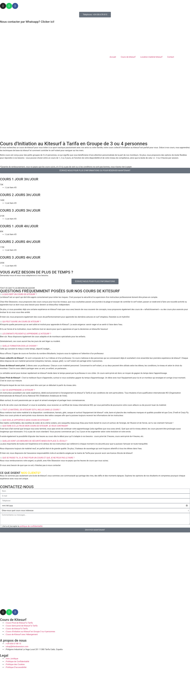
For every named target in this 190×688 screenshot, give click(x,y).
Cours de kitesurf (128, 57)
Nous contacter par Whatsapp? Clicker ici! (27, 21)
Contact (170, 57)
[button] (95, 294)
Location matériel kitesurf (151, 57)
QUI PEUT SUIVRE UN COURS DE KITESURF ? (21, 321)
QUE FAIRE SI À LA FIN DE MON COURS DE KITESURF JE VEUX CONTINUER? (35, 426)
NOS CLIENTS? (30, 473)
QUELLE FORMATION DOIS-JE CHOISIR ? (19, 346)
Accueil (113, 57)
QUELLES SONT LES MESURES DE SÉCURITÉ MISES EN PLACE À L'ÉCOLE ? (34, 441)
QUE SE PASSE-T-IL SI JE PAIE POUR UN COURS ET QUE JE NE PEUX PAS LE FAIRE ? (38, 458)
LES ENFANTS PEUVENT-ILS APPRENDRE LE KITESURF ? (26, 334)
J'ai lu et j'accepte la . (22, 526)
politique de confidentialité (31, 526)
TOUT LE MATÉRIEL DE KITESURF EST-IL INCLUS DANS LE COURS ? (31, 409)
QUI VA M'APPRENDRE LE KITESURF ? (18, 390)
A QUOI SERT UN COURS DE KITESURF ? (19, 294)
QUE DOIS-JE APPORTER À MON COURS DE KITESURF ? (26, 420)
